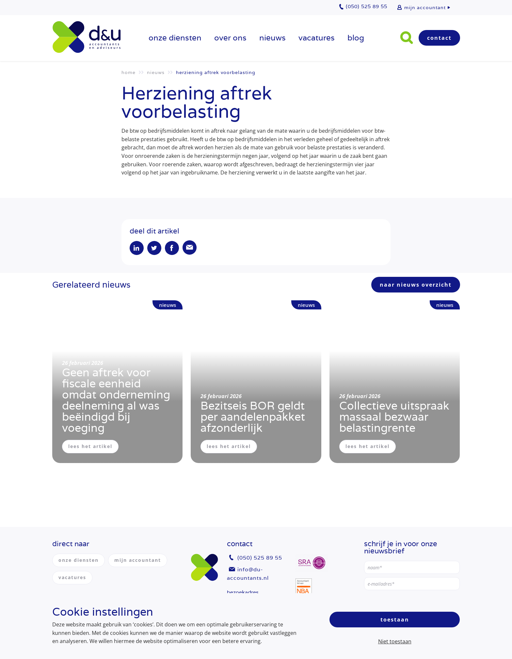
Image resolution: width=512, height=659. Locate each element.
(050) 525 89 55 (259, 558)
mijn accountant (425, 7)
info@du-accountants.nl (248, 573)
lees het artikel (90, 447)
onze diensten (175, 38)
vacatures (316, 38)
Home (128, 72)
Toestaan (394, 619)
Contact (439, 37)
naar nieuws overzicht (416, 285)
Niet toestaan (394, 641)
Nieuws (272, 38)
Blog (355, 38)
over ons (230, 38)
